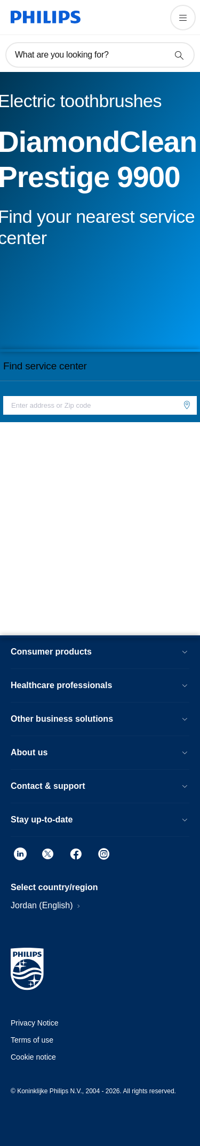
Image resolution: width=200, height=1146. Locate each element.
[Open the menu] (183, 17)
